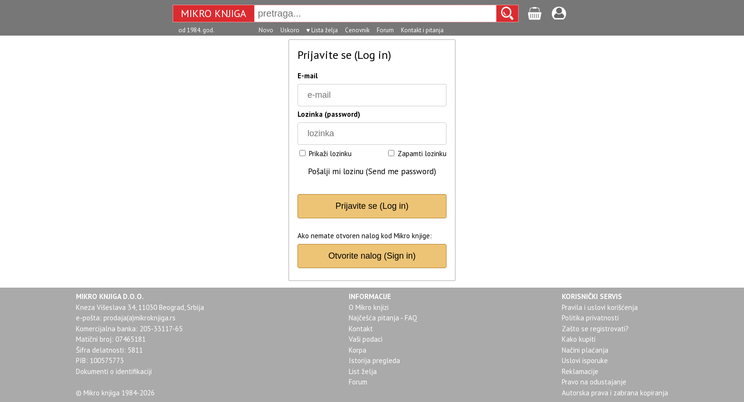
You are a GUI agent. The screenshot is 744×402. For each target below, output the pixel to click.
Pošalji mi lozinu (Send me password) (372, 171)
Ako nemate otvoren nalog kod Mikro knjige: (365, 235)
